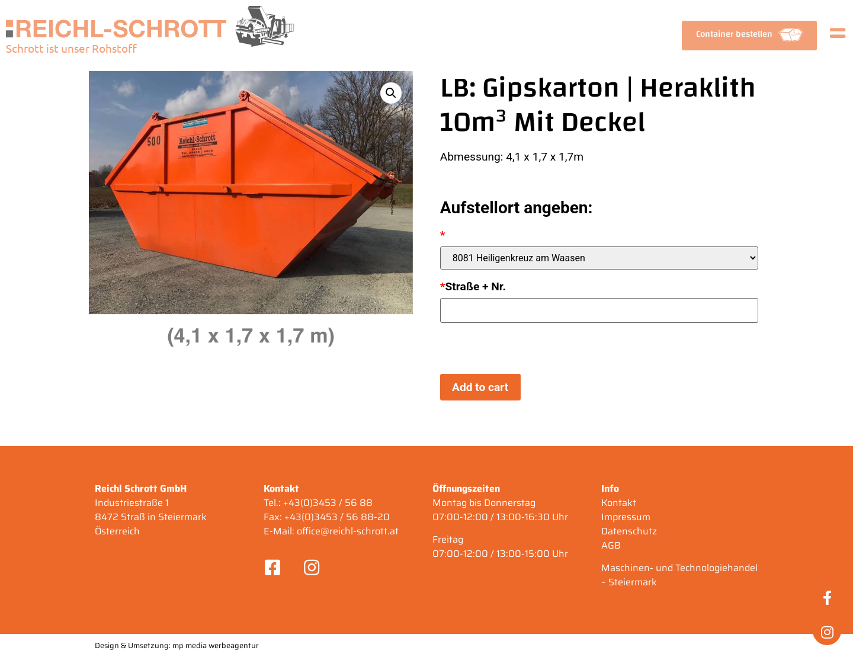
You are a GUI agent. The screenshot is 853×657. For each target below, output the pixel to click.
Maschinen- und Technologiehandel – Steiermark (679, 574)
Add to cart (480, 387)
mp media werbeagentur (215, 645)
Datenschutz (629, 531)
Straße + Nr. (473, 286)
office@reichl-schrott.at (348, 531)
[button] (749, 35)
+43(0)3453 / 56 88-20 (337, 516)
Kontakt (618, 502)
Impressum (625, 516)
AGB (611, 545)
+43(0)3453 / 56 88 (328, 502)
